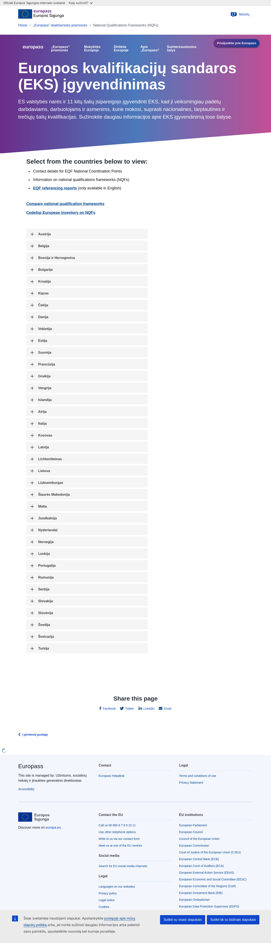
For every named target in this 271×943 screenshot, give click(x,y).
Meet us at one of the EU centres (120, 845)
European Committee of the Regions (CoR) (207, 886)
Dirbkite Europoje (121, 48)
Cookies (104, 907)
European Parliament (193, 825)
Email (167, 708)
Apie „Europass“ (149, 48)
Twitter (129, 708)
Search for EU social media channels (123, 866)
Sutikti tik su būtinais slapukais (233, 919)
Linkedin (149, 708)
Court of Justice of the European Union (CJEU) (210, 852)
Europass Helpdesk (111, 775)
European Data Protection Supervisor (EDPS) (209, 906)
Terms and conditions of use (197, 775)
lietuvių (239, 14)
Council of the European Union (199, 838)
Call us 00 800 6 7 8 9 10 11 (117, 825)
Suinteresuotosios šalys (181, 48)
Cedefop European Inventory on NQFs (60, 213)
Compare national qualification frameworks (65, 204)
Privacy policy (108, 893)
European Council (191, 832)
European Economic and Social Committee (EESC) (212, 879)
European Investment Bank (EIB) (201, 893)
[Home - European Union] (41, 14)
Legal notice (107, 900)
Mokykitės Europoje (92, 48)
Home (22, 25)
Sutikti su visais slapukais (182, 919)
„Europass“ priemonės (60, 48)
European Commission (194, 845)
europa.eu (53, 827)
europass (33, 46)
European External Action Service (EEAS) (206, 872)
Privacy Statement (191, 782)
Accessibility (26, 789)
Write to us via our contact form (119, 838)
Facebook (109, 708)
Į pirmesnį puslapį (35, 734)
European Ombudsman (194, 899)
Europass (30, 766)
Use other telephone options (117, 832)
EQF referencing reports (55, 188)
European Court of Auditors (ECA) (201, 866)
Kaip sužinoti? (81, 3)
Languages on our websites (117, 886)
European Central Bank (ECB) (199, 859)
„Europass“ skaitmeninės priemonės (60, 25)
